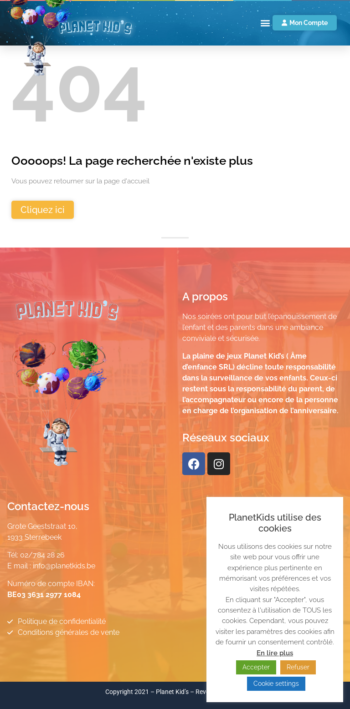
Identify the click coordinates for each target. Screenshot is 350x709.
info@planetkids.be (64, 566)
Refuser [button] (298, 667)
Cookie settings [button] (276, 683)
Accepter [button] (256, 667)
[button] (265, 22)
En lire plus (275, 653)
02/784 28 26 (42, 555)
